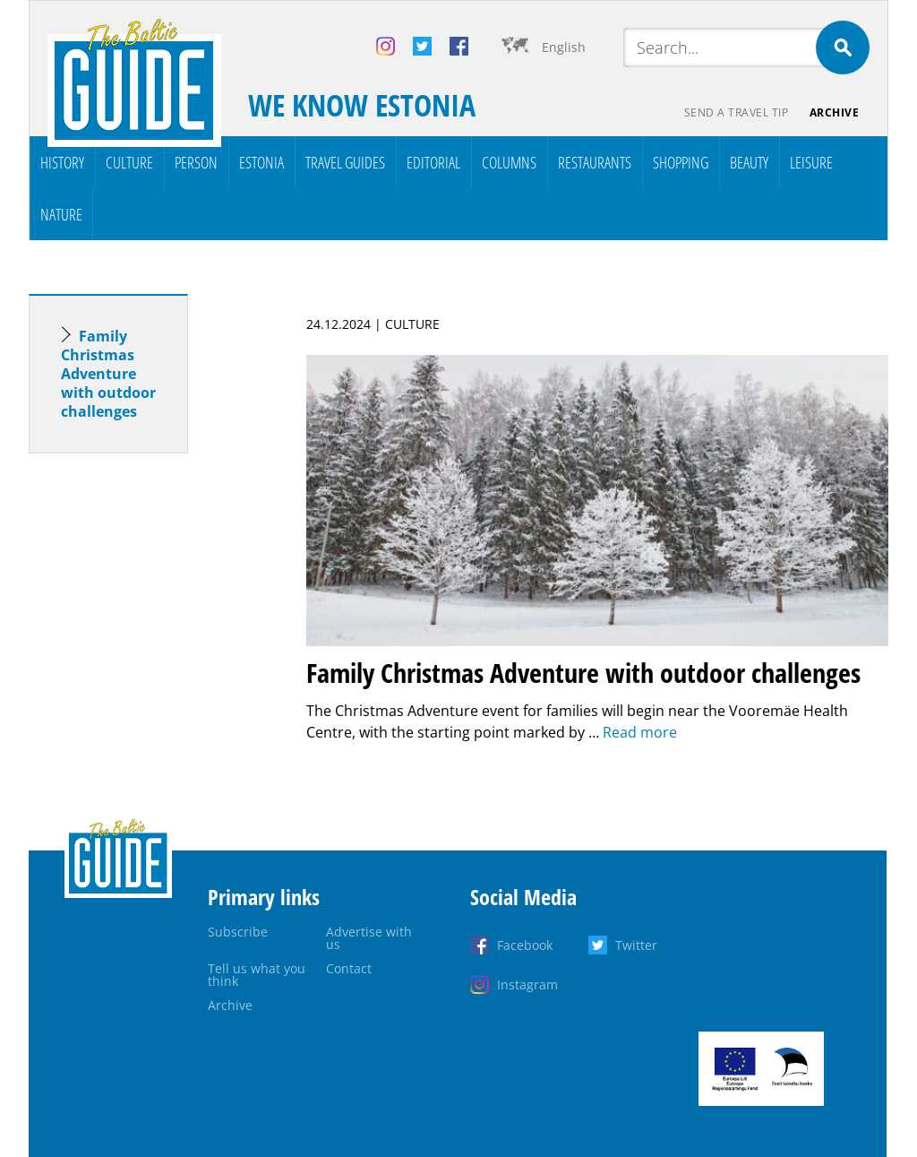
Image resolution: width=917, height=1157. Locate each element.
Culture (129, 162)
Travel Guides (345, 162)
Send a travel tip (735, 112)
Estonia (261, 162)
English (564, 47)
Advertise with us (369, 938)
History (62, 162)
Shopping (680, 162)
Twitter (636, 945)
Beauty (749, 162)
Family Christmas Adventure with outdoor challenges (108, 373)
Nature (61, 214)
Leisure (811, 162)
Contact (349, 968)
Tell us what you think (256, 974)
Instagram (527, 984)
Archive (835, 112)
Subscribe (238, 931)
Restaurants (594, 162)
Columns (509, 162)
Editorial (433, 162)
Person (196, 162)
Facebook (525, 945)
